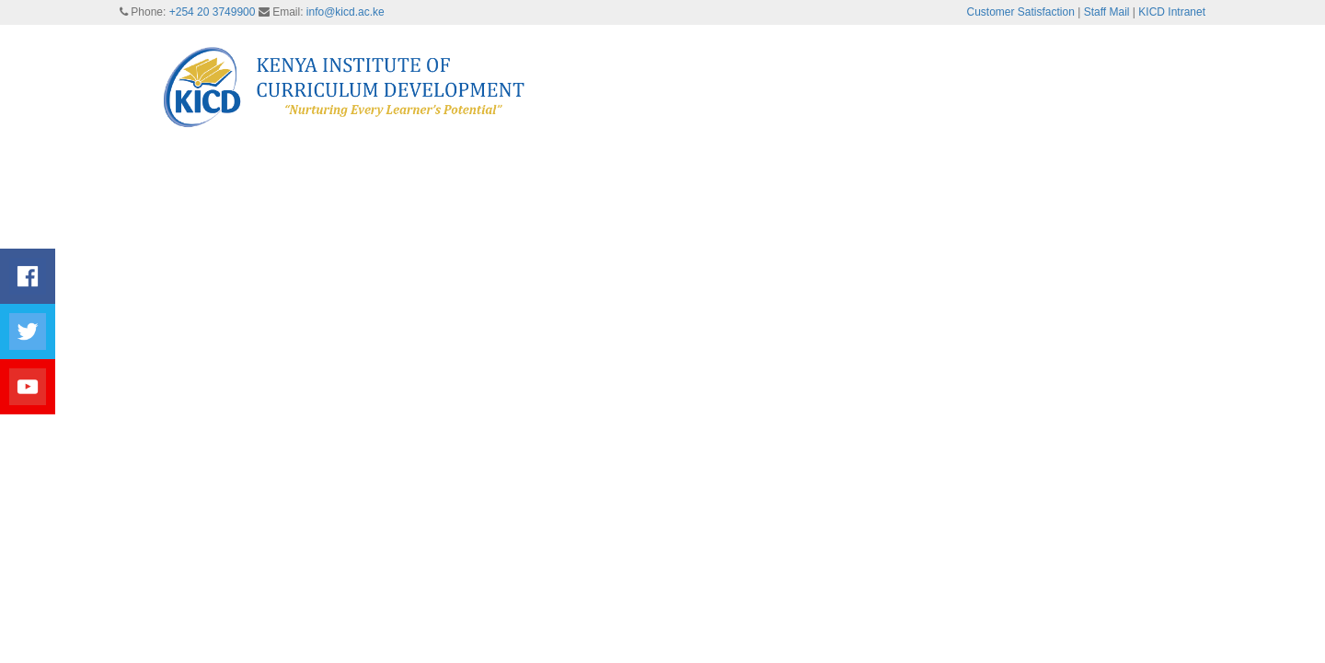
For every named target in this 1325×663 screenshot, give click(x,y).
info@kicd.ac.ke (345, 12)
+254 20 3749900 (212, 12)
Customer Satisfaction (1021, 12)
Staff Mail (1107, 12)
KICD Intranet (1171, 12)
